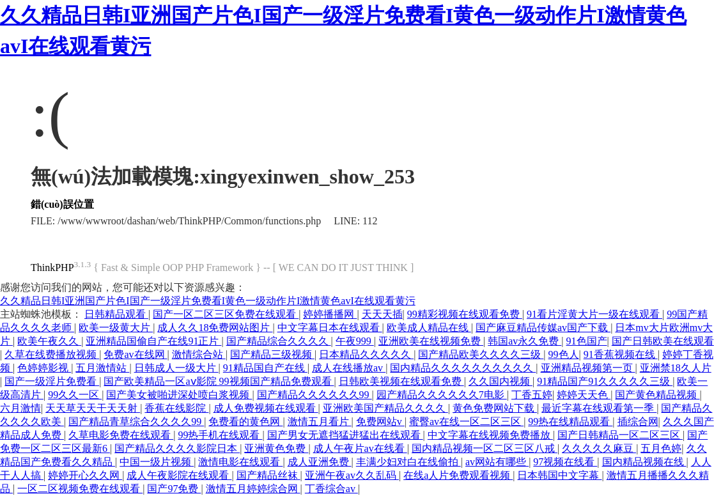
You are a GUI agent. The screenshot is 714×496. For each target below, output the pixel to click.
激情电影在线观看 (240, 461)
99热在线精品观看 (570, 421)
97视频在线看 (565, 461)
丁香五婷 (531, 394)
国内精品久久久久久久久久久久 (463, 367)
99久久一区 (75, 394)
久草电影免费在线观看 (120, 435)
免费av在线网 (135, 354)
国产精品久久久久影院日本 (177, 448)
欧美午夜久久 (49, 341)
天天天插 (382, 314)
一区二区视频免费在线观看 (80, 488)
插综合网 (637, 421)
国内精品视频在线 (644, 461)
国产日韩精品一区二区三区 (620, 435)
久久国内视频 (500, 381)
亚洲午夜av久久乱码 (352, 475)
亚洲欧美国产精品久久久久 (385, 408)
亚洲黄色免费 (276, 448)
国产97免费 (174, 488)
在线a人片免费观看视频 (458, 475)
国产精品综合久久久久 (278, 341)
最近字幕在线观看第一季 (598, 408)
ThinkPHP (52, 267)
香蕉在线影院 (176, 408)
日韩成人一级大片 (176, 367)
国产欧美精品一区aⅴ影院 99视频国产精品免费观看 (219, 381)
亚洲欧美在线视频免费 (430, 341)
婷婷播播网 (330, 314)
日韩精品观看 (116, 314)
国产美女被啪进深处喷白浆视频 (179, 394)
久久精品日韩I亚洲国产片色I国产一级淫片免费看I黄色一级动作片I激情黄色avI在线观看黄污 (207, 300)
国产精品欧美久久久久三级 (480, 354)
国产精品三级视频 (272, 354)
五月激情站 (102, 367)
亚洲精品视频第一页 (588, 367)
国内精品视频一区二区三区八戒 (484, 448)
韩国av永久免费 (524, 341)
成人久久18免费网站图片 (214, 327)
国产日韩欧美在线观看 (663, 341)
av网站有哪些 (497, 461)
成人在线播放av (348, 367)
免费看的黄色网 (245, 421)
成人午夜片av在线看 (360, 448)
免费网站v (380, 421)
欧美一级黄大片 (116, 327)
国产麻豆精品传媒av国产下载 (543, 327)
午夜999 (355, 341)
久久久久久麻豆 (599, 448)
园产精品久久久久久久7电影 (441, 394)
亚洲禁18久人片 (675, 367)
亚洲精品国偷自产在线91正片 (153, 341)
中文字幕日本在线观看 (329, 327)
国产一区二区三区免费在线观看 (226, 314)
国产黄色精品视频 (657, 394)
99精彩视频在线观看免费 (464, 314)
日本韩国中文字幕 (559, 475)
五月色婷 (660, 448)
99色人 (563, 354)
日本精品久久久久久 (366, 354)
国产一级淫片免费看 (51, 381)
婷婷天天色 (583, 394)
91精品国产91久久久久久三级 (604, 381)
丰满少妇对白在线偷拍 (408, 461)
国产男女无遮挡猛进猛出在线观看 (345, 435)
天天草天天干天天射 (92, 408)
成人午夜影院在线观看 (179, 475)
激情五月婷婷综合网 (253, 488)
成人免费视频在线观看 (265, 408)
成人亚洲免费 (320, 461)
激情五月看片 (320, 421)
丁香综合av (331, 488)
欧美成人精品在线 (429, 327)
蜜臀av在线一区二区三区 (466, 421)
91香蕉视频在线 (621, 354)
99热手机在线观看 (220, 435)
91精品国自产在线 (265, 367)
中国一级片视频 (157, 461)
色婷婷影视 (44, 367)
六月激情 (20, 408)
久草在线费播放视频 (51, 354)
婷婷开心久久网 (85, 475)
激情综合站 (199, 354)
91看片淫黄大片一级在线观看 (594, 314)
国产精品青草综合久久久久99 (136, 421)
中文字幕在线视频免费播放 (490, 435)
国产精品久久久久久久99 (314, 394)
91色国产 (586, 341)
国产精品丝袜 (268, 475)
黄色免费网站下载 (495, 408)
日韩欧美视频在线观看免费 (401, 381)
